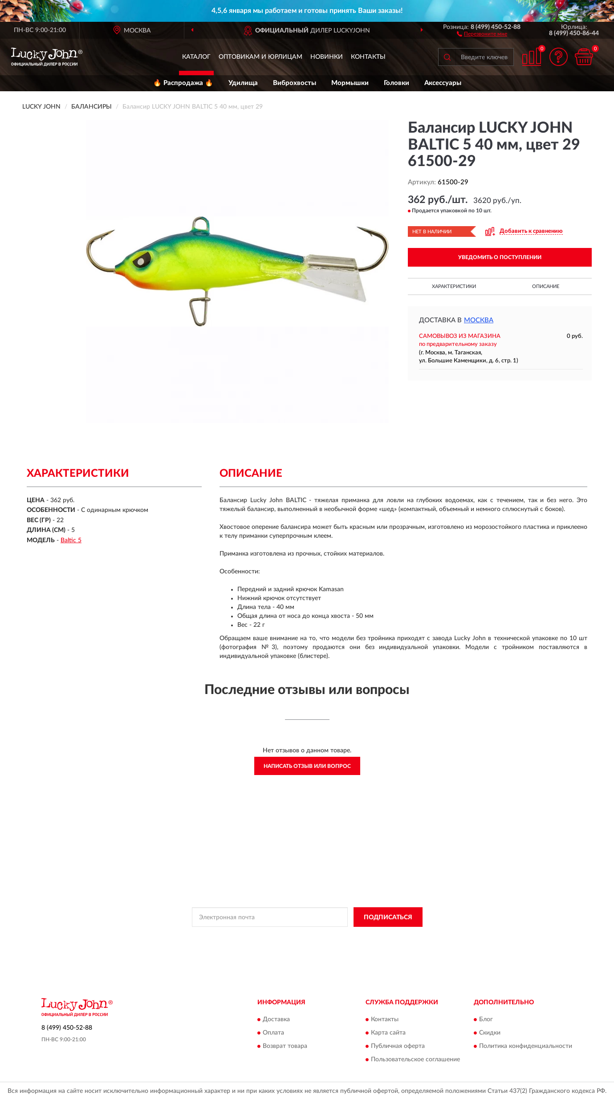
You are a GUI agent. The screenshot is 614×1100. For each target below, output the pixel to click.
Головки (396, 83)
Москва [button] (478, 320)
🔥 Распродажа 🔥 (183, 83)
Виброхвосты (294, 83)
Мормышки (350, 83)
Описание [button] (545, 286)
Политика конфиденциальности (525, 1046)
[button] (482, 33)
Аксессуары (442, 83)
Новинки (326, 57)
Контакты (368, 57)
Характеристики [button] (454, 286)
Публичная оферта (398, 1046)
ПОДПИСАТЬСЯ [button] (388, 917)
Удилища (243, 83)
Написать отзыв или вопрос (307, 766)
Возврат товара (285, 1046)
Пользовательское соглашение (415, 1059)
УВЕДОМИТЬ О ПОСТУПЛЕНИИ (499, 257)
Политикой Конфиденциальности (300, 937)
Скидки (489, 1033)
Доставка (276, 1019)
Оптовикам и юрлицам (260, 57)
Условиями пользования (378, 937)
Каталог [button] (196, 57)
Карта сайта (388, 1033)
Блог (486, 1019)
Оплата (273, 1033)
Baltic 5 (71, 540)
